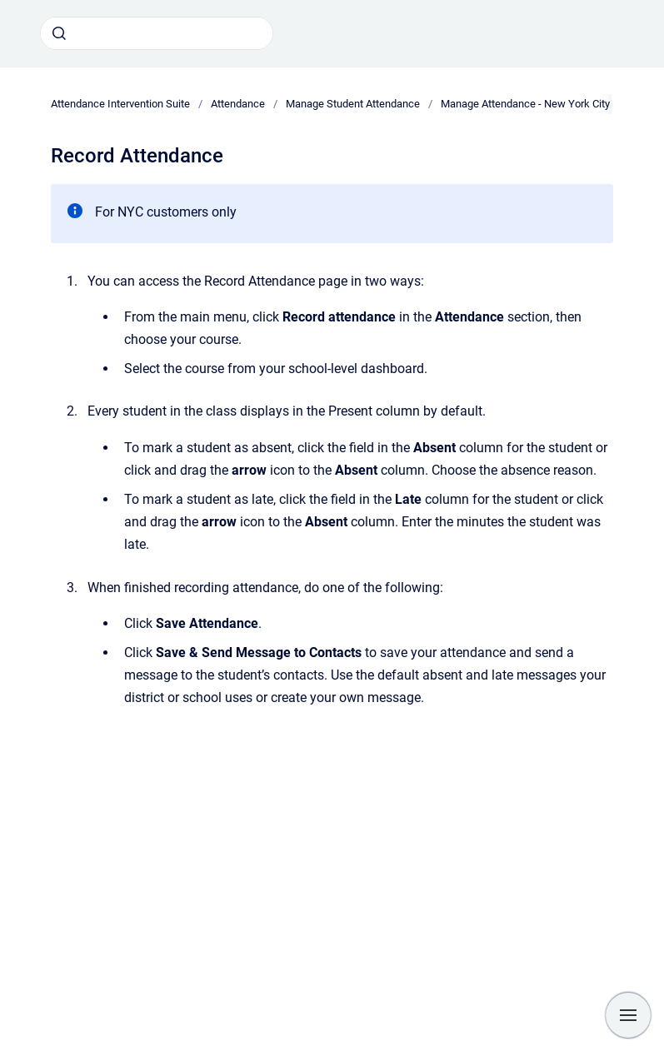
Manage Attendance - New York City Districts (546, 103)
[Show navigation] (628, 1015)
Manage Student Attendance (353, 103)
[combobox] (156, 33)
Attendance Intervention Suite (120, 103)
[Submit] (59, 33)
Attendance (238, 103)
